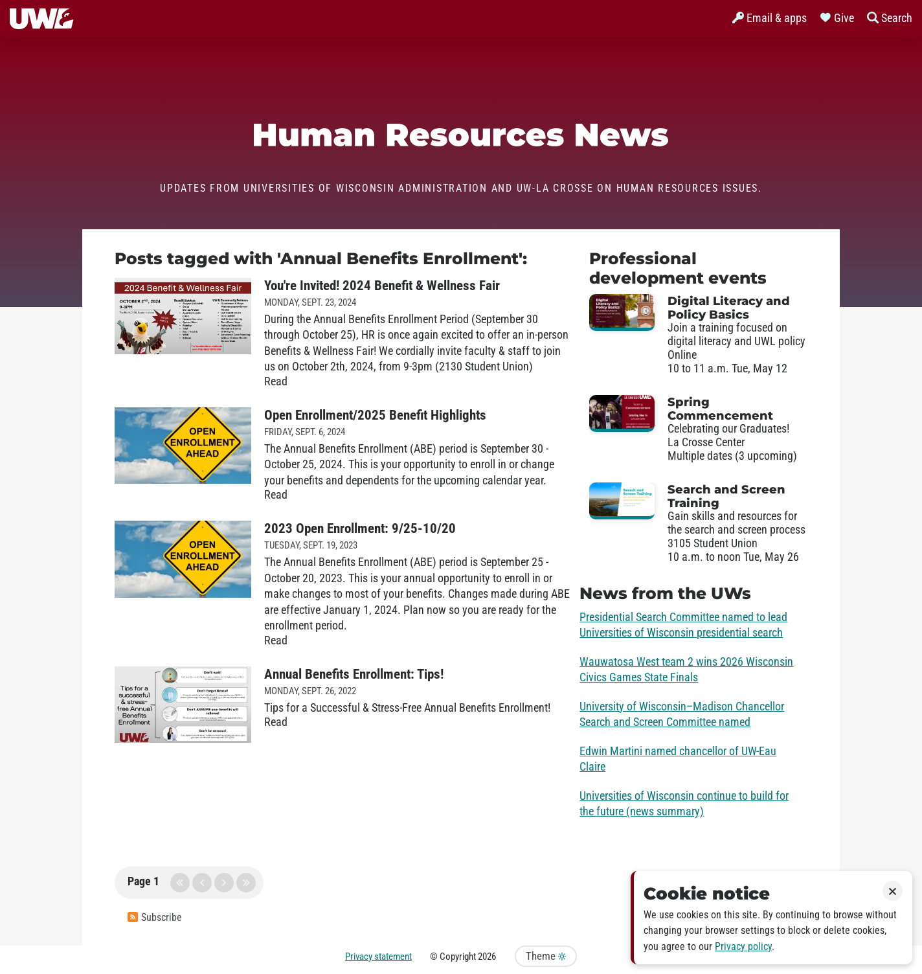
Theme (546, 956)
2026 (487, 956)
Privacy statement (378, 956)
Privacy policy (743, 946)
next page (224, 882)
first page (180, 882)
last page (246, 882)
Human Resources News (461, 135)
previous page (202, 882)
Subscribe (155, 917)
